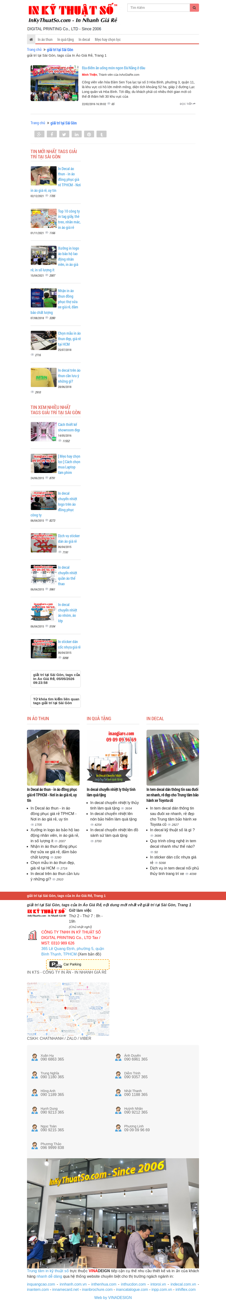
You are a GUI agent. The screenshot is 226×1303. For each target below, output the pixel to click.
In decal (84, 39)
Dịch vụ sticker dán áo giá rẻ (69, 538)
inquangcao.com (41, 1284)
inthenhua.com (103, 1284)
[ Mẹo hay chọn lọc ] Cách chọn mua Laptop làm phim (69, 464)
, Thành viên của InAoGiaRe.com (111, 74)
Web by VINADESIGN (113, 1298)
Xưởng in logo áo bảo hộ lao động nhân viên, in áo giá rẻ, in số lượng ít (55, 835)
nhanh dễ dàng (49, 1276)
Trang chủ (34, 49)
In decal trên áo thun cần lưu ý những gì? (69, 376)
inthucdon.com (133, 1284)
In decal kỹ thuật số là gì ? (172, 830)
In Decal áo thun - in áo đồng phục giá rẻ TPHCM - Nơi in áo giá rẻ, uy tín (52, 795)
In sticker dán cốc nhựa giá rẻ (69, 644)
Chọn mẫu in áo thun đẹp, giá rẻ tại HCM (69, 339)
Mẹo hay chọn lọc (108, 39)
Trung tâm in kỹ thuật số (48, 1271)
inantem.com (38, 1289)
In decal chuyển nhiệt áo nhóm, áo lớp (67, 612)
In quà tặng (65, 39)
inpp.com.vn (161, 1289)
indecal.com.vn (183, 1284)
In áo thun (45, 39)
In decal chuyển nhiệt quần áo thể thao (67, 575)
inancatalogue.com (132, 1289)
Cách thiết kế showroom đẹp (69, 427)
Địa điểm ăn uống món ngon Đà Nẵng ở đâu (113, 67)
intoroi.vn (158, 1284)
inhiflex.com (186, 1289)
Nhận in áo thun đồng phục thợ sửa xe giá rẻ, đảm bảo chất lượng (54, 851)
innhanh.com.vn (73, 1284)
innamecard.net (65, 1289)
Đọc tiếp (187, 103)
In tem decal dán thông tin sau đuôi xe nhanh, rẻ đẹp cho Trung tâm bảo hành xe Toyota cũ (172, 795)
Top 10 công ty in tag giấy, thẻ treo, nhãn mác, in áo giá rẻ (69, 219)
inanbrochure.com (97, 1289)
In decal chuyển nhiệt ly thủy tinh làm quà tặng (111, 792)
